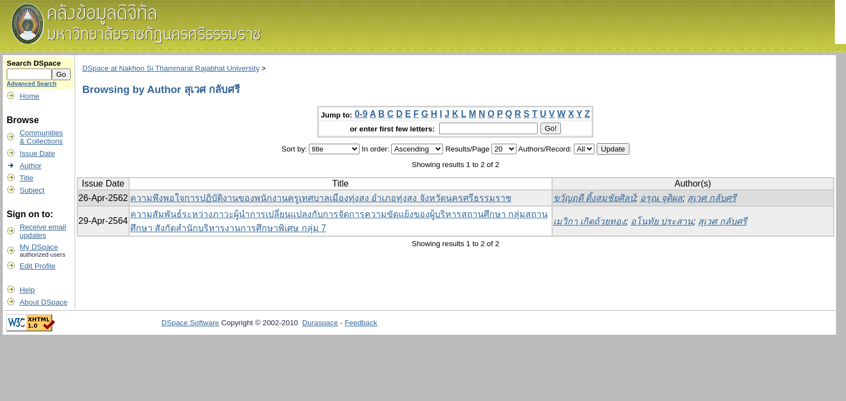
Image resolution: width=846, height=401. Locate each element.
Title (26, 178)
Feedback (361, 323)
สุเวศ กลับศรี (711, 198)
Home (29, 96)
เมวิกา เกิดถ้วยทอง (589, 221)
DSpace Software (190, 323)
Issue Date (37, 153)
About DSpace (43, 302)
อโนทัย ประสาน (662, 221)
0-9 (361, 114)
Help (27, 290)
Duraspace (320, 323)
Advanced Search (31, 83)
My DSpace (38, 247)
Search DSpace (34, 63)
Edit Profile (37, 266)
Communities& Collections (41, 137)
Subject (31, 190)
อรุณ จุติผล (661, 198)
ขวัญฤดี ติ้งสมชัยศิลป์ (594, 198)
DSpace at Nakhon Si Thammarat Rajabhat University (170, 68)
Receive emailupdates (42, 231)
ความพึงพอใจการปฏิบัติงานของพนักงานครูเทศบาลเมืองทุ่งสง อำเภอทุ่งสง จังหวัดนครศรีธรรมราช (320, 198)
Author (30, 166)
